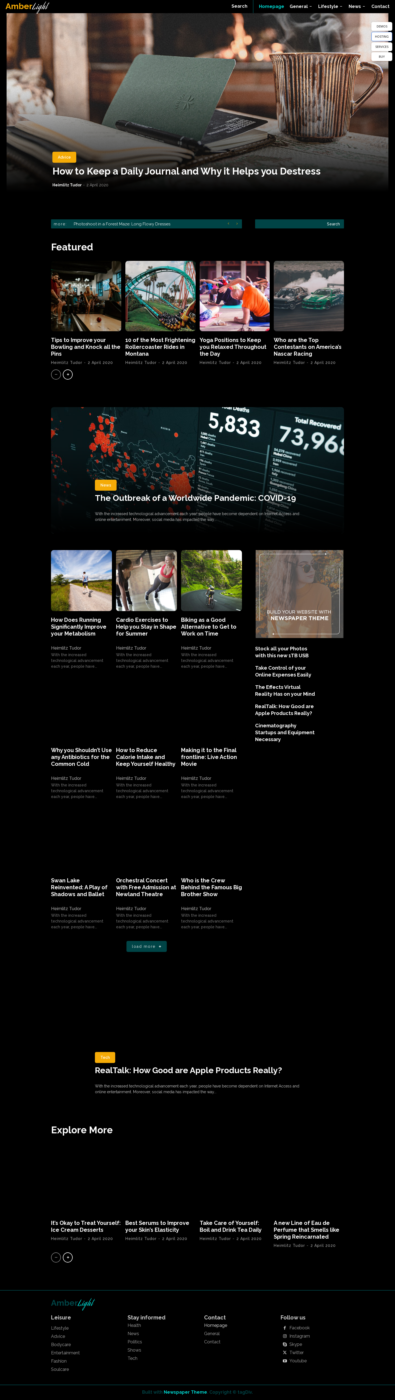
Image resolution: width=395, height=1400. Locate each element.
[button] (239, 6)
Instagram (299, 1336)
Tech (105, 1057)
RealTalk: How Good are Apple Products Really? (188, 1070)
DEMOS (382, 26)
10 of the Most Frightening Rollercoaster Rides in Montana (160, 347)
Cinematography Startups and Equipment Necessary (285, 732)
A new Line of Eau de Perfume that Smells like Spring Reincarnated (306, 1230)
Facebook (299, 1328)
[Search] (333, 223)
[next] (238, 223)
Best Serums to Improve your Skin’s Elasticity (157, 1226)
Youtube (298, 1361)
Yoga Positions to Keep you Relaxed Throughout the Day (233, 347)
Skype (295, 1344)
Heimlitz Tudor (67, 185)
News (105, 485)
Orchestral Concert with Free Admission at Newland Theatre (146, 887)
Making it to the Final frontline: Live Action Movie (209, 757)
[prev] (229, 223)
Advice (64, 157)
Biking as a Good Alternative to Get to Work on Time (208, 627)
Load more (147, 947)
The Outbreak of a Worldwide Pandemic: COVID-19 (195, 498)
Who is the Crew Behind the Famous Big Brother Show (211, 887)
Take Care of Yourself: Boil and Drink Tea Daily (231, 1226)
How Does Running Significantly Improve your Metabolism (78, 627)
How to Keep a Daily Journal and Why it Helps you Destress (186, 171)
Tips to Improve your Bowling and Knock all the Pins (85, 347)
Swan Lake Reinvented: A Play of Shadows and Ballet (79, 887)
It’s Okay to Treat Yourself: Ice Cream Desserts (86, 1226)
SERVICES (381, 47)
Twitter (296, 1353)
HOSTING (382, 36)
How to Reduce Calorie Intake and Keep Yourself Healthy (146, 757)
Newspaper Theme (185, 1392)
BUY (382, 56)
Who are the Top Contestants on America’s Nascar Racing (308, 347)
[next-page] (68, 374)
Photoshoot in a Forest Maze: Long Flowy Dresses (122, 224)
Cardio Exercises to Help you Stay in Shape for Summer (146, 627)
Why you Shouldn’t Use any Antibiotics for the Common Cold (81, 757)
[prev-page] (56, 374)
